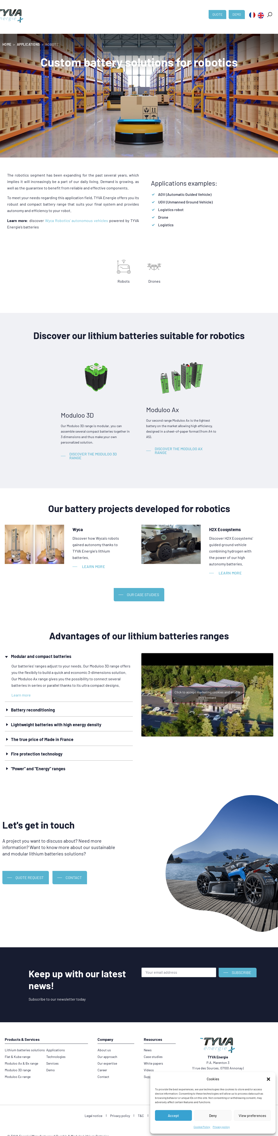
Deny (213, 1115)
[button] (268, 1079)
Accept (173, 1115)
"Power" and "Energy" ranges (38, 768)
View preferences (252, 1115)
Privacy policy (221, 1126)
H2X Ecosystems (225, 529)
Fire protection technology (36, 753)
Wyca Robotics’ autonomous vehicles (76, 220)
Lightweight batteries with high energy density (56, 724)
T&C (141, 1116)
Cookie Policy (202, 1126)
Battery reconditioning (33, 709)
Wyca (77, 529)
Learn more (21, 695)
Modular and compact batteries (41, 656)
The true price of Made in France (42, 739)
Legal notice (93, 1116)
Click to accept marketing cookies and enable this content (207, 695)
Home (6, 44)
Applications (28, 44)
